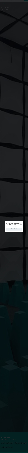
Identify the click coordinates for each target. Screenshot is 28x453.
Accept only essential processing (14, 228)
